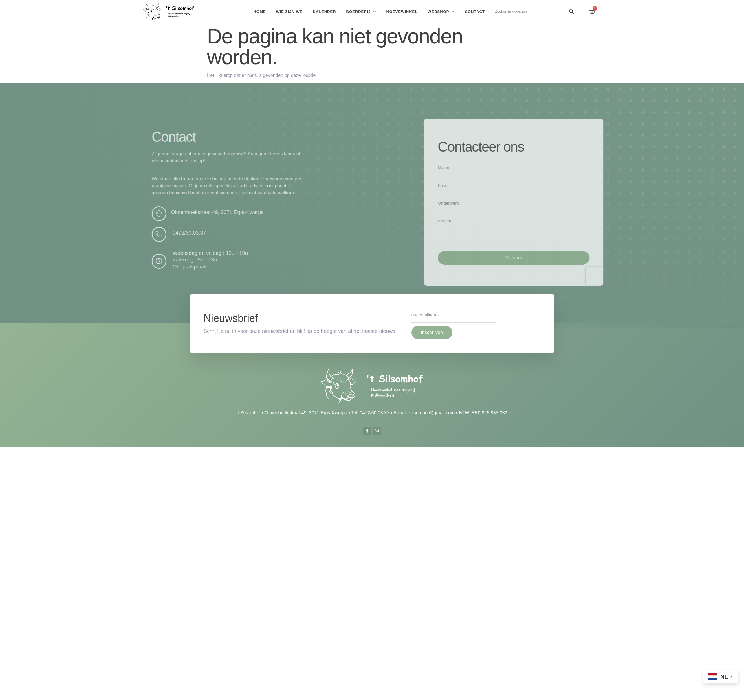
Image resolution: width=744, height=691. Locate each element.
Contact (475, 12)
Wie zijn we (289, 12)
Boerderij (361, 12)
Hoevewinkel (401, 12)
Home (259, 12)
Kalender (324, 12)
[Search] (571, 11)
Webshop (441, 12)
